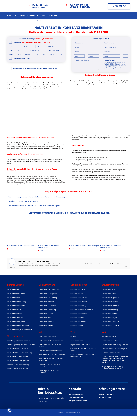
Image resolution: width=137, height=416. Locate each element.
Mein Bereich (119, 6)
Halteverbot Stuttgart (109, 318)
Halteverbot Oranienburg (48, 298)
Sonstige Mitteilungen (82, 60)
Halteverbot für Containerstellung (19, 353)
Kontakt (53, 15)
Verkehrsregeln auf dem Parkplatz (114, 349)
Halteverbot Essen (108, 290)
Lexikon (73, 337)
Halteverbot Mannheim (110, 306)
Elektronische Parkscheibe (111, 353)
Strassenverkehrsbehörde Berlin (50, 351)
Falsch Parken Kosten (110, 341)
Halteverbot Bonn (76, 294)
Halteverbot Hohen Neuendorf (18, 326)
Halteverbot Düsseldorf (78, 302)
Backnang (123, 170)
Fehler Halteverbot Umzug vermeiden (115, 345)
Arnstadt (74, 172)
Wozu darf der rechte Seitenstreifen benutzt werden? (83, 355)
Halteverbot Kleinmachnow (49, 290)
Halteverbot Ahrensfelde (16, 294)
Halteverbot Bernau (14, 298)
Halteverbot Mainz (77, 318)
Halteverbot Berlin (14, 290)
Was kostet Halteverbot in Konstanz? (23, 201)
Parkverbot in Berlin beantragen (19, 365)
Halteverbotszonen (25, 15)
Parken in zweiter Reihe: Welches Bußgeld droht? (51, 359)
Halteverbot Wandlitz (46, 322)
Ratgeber (41, 15)
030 (79, 4)
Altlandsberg (116, 170)
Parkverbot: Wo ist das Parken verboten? (50, 371)
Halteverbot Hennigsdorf (16, 322)
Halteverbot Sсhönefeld (47, 306)
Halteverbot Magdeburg (110, 298)
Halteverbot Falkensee (15, 314)
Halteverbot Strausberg (47, 310)
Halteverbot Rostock (109, 314)
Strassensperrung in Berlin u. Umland (21, 345)
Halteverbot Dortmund (78, 298)
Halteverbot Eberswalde (16, 306)
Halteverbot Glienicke (15, 318)
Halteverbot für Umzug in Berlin (18, 361)
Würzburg (89, 172)
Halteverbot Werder (46, 326)
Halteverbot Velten (45, 318)
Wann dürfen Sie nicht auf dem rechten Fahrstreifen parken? (113, 367)
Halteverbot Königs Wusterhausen (19, 330)
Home (9, 15)
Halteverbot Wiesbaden (110, 322)
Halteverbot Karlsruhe (78, 322)
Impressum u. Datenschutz (80, 345)
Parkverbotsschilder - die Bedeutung (52, 354)
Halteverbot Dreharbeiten (48, 337)
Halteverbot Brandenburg (16, 302)
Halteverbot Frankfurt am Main (81, 310)
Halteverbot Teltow (46, 314)
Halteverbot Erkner (14, 310)
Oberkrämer (82, 172)
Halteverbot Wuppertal (110, 326)
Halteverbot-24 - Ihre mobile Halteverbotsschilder (20, 21)
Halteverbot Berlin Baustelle (17, 349)
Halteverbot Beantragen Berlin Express (50, 346)
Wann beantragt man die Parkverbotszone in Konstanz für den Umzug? (36, 197)
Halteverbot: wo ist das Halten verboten (50, 365)
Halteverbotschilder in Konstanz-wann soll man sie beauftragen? (34, 205)
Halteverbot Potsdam (46, 302)
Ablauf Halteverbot (109, 337)
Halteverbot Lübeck (109, 294)
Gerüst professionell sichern (17, 369)
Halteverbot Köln (76, 326)
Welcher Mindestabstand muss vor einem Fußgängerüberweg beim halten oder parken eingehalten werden (115, 359)
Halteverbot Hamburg (78, 306)
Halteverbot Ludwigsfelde (48, 294)
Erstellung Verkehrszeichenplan (18, 341)
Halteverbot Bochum (78, 290)
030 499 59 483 (77, 394)
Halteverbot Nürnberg (110, 310)
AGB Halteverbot (109, 60)
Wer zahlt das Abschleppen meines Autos (83, 350)
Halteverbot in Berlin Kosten (17, 357)
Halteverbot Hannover (78, 314)
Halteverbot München (110, 302)
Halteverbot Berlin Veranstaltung (51, 341)
